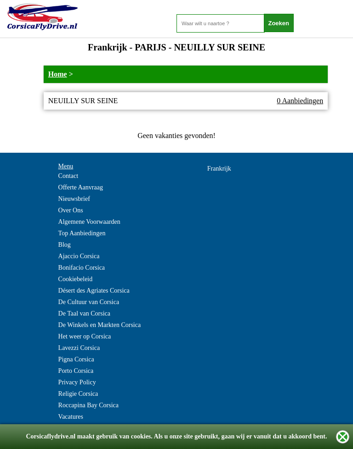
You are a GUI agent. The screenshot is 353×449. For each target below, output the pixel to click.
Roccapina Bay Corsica (88, 405)
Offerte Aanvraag (80, 187)
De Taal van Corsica (84, 313)
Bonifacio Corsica (81, 267)
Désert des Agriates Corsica (94, 290)
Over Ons (70, 210)
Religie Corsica (78, 393)
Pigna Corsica (76, 359)
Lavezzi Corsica (79, 347)
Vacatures (70, 416)
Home (57, 74)
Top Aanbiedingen (82, 233)
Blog (64, 244)
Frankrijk (219, 168)
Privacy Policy (77, 382)
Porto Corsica (76, 370)
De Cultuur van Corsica (89, 302)
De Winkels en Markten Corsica (99, 325)
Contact (68, 175)
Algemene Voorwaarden (89, 221)
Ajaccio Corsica (79, 256)
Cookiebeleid (75, 279)
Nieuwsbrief (74, 198)
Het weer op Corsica (84, 336)
